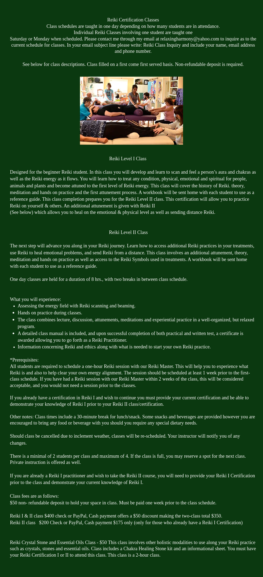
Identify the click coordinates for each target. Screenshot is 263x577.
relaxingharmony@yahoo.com (189, 39)
